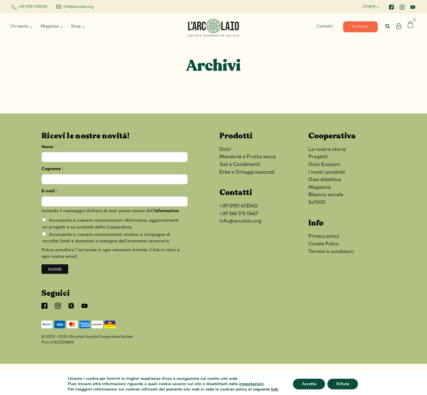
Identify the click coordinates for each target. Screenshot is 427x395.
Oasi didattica (324, 179)
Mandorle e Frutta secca (247, 156)
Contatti (324, 26)
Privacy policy (323, 236)
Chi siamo (19, 26)
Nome (49, 148)
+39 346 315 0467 (238, 213)
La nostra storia (327, 149)
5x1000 (316, 202)
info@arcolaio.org (78, 7)
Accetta (309, 384)
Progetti (318, 156)
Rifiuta (342, 384)
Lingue (369, 6)
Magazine (50, 26)
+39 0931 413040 (32, 7)
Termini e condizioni (331, 251)
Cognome (53, 170)
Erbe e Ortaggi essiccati (247, 172)
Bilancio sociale (325, 194)
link (274, 389)
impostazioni (251, 384)
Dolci (225, 149)
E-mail (50, 192)
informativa (166, 211)
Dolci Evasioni (324, 164)
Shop (76, 26)
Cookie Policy (323, 244)
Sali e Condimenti (239, 164)
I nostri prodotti (326, 172)
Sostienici (360, 26)
